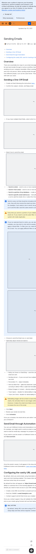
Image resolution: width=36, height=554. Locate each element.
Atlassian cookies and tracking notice (13, 10)
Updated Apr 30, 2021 (25, 28)
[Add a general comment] (12, 549)
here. (33, 83)
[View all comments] (31, 541)
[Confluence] (10, 23)
